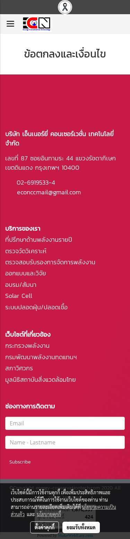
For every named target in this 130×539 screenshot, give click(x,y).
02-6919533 (33, 182)
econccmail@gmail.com (49, 192)
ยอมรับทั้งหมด (81, 527)
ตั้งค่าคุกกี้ (44, 527)
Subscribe (20, 462)
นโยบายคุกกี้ (49, 514)
